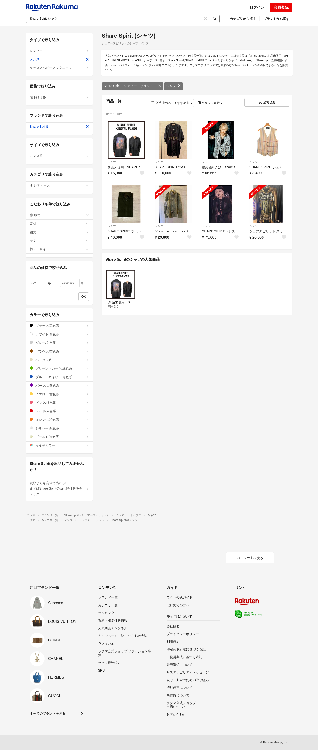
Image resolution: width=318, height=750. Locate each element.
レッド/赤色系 (59, 411)
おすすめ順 (183, 103)
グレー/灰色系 (59, 343)
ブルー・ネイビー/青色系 (59, 377)
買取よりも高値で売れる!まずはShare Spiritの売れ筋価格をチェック (59, 488)
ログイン (257, 7)
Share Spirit (59, 126)
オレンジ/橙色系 (59, 420)
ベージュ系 (59, 360)
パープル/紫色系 (59, 385)
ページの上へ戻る (250, 558)
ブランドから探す (276, 19)
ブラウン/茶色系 (59, 351)
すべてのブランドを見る (47, 713)
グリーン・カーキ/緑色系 (59, 368)
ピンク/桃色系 (59, 403)
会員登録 (281, 7)
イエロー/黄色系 (59, 394)
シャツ (173, 86)
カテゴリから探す (243, 19)
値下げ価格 (59, 97)
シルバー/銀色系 (59, 428)
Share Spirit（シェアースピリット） (132, 86)
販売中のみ (161, 103)
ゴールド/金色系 (59, 437)
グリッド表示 (210, 103)
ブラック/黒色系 (59, 326)
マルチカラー (59, 445)
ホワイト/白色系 (59, 334)
